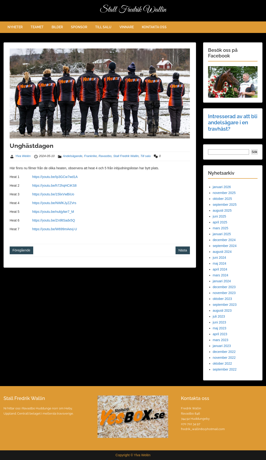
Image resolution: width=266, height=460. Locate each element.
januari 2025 (222, 234)
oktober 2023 (222, 299)
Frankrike (90, 156)
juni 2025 (219, 216)
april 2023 (220, 334)
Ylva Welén (23, 156)
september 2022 (225, 369)
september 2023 (225, 305)
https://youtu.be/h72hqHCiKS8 (54, 185)
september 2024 (225, 246)
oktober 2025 (222, 199)
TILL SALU (103, 27)
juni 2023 (219, 322)
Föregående (21, 250)
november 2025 (224, 193)
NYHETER (15, 27)
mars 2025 (220, 228)
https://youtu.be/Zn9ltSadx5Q (53, 220)
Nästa (182, 250)
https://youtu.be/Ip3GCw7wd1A (55, 177)
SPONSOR (79, 27)
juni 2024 (219, 257)
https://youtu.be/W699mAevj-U (54, 229)
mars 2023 (220, 340)
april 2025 (220, 222)
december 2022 (224, 352)
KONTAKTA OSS (154, 27)
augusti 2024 (222, 252)
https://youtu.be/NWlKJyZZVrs (53, 203)
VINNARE (126, 27)
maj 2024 (219, 263)
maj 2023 (219, 328)
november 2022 (224, 357)
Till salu (145, 156)
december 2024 (224, 240)
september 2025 (225, 204)
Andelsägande (72, 156)
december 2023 (224, 287)
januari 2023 (222, 346)
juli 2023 (219, 316)
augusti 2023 (222, 310)
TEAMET (37, 27)
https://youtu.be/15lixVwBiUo (53, 194)
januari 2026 (222, 187)
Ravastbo (104, 156)
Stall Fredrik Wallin (133, 9)
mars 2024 (220, 275)
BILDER (57, 27)
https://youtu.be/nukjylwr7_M (53, 212)
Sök (254, 152)
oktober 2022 (222, 363)
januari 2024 (222, 281)
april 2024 (220, 269)
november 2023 (224, 293)
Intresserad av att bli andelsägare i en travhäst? (232, 122)
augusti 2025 (222, 210)
